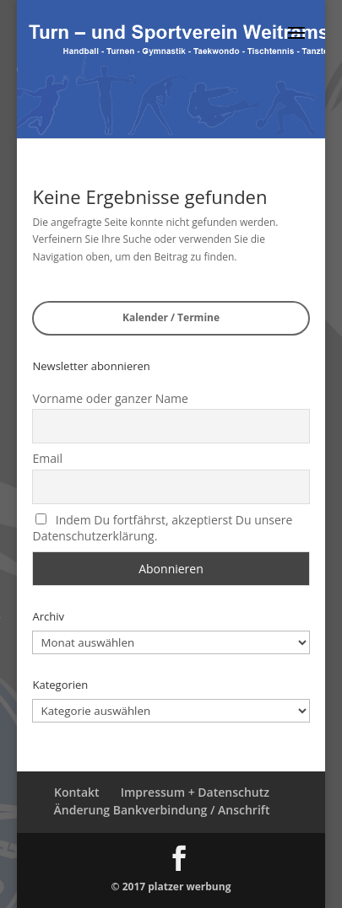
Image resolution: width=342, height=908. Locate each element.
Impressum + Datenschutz (195, 792)
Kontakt (77, 792)
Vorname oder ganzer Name (109, 398)
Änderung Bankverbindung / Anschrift (162, 810)
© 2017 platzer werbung (171, 886)
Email (47, 458)
